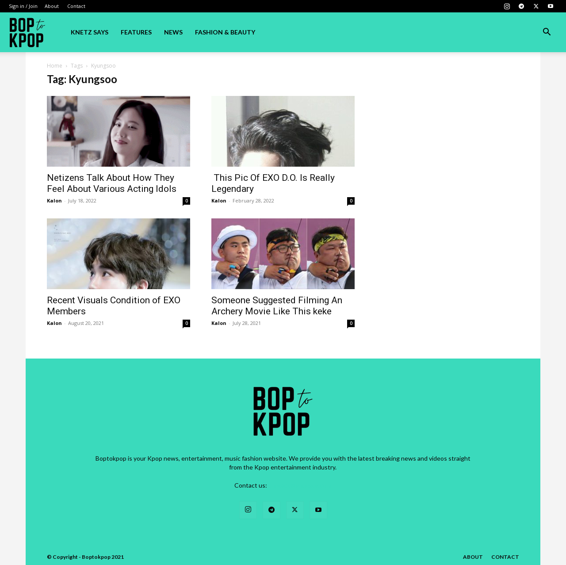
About (52, 6)
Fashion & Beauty (225, 32)
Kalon (54, 200)
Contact (76, 6)
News (173, 32)
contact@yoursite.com (299, 485)
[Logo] (27, 32)
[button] (546, 33)
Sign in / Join (23, 6)
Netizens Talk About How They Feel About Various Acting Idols (111, 183)
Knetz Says (89, 32)
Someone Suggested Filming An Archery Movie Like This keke (276, 306)
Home (54, 65)
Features (136, 32)
